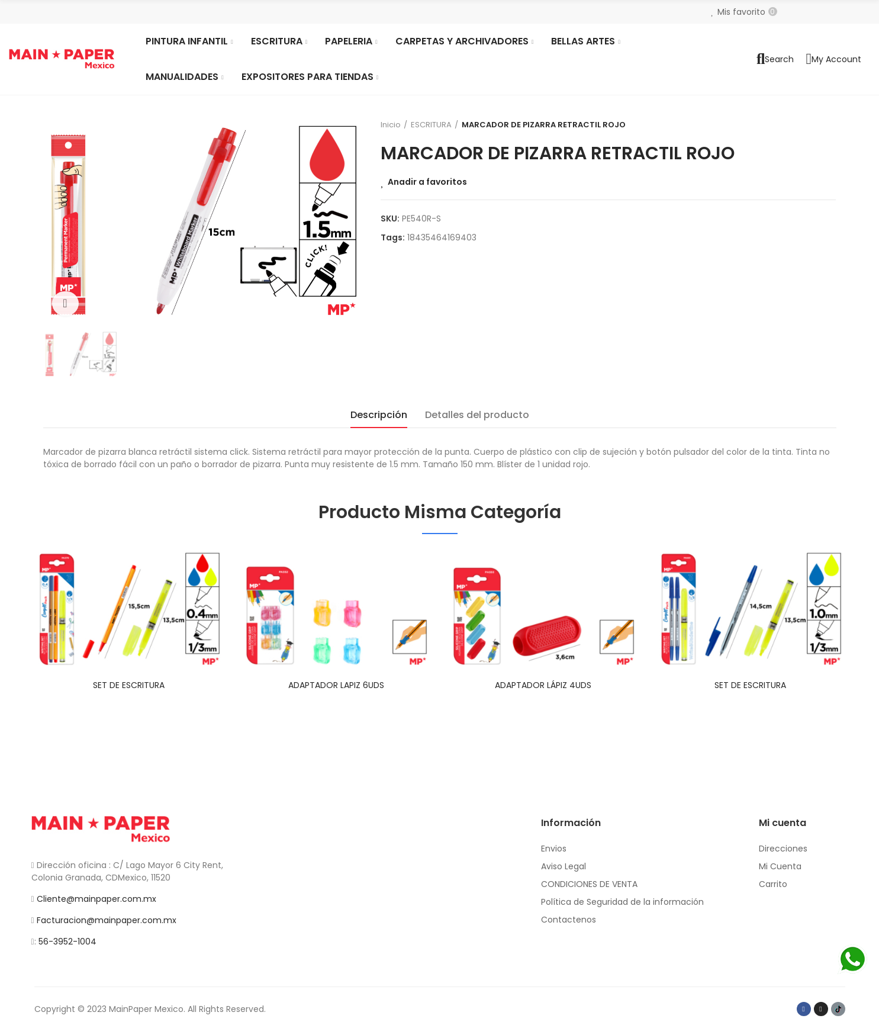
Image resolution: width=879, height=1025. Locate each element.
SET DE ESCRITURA (129, 685)
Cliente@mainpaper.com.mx (96, 899)
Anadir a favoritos (427, 182)
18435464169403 (441, 237)
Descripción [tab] (378, 415)
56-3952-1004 (67, 941)
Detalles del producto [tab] (477, 415)
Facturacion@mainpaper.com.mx (106, 920)
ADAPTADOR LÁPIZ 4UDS (543, 685)
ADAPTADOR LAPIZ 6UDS (336, 685)
